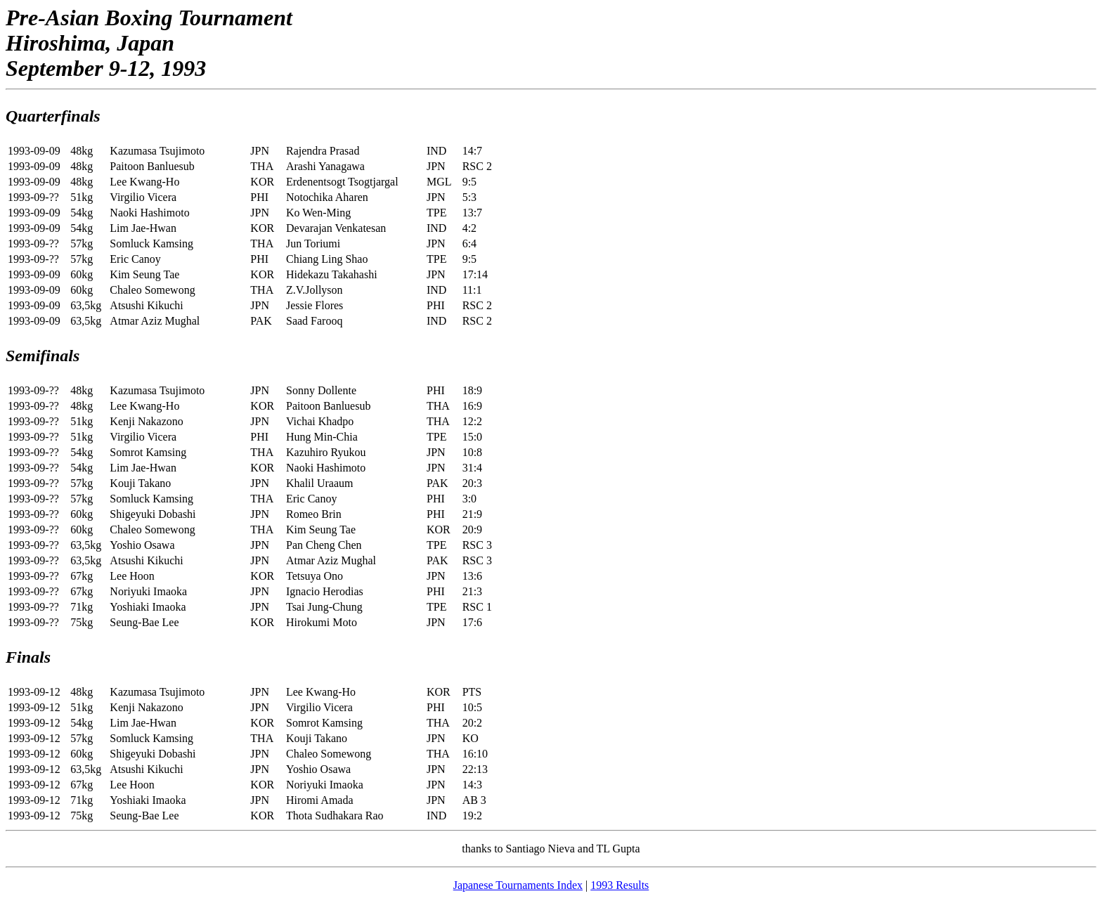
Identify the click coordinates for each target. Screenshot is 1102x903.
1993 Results (619, 885)
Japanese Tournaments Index (518, 885)
